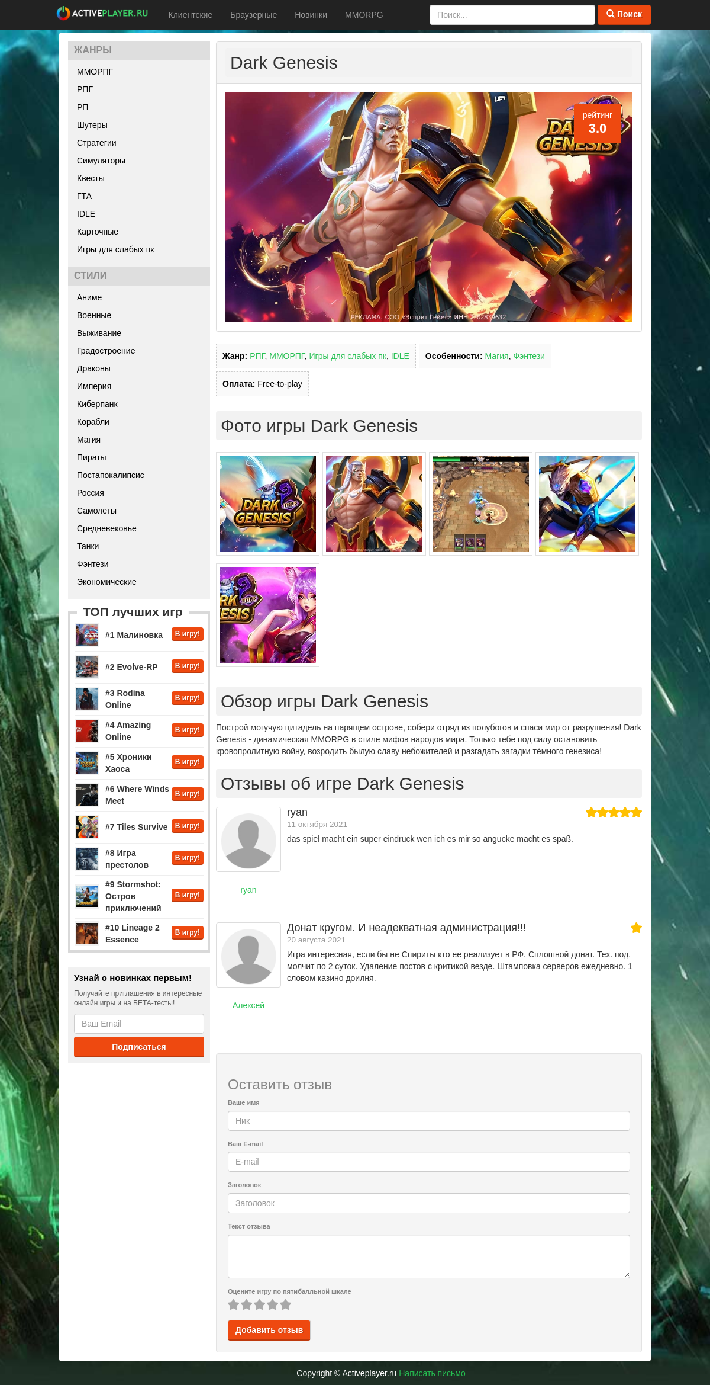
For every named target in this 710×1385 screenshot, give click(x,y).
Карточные (97, 231)
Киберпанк (97, 404)
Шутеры (92, 125)
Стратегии (97, 143)
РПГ (85, 89)
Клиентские (191, 15)
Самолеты (97, 510)
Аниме (89, 297)
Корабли (93, 422)
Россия (90, 493)
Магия (89, 439)
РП (82, 107)
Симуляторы (101, 160)
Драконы (94, 368)
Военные (94, 315)
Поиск (624, 14)
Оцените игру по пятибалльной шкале (289, 1291)
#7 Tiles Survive (136, 827)
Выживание (99, 333)
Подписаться (139, 1046)
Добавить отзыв (269, 1330)
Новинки (311, 15)
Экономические (107, 581)
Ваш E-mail (245, 1143)
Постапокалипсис (110, 475)
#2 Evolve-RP (131, 667)
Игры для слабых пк (115, 249)
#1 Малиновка (134, 635)
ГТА (84, 196)
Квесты (91, 178)
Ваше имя (244, 1102)
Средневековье (107, 528)
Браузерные (253, 15)
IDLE (86, 214)
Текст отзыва (249, 1226)
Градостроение (106, 350)
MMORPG (364, 15)
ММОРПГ (95, 71)
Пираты (91, 457)
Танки (88, 546)
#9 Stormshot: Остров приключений (133, 896)
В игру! (187, 634)
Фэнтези (93, 564)
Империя (94, 386)
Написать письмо (432, 1373)
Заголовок (244, 1184)
